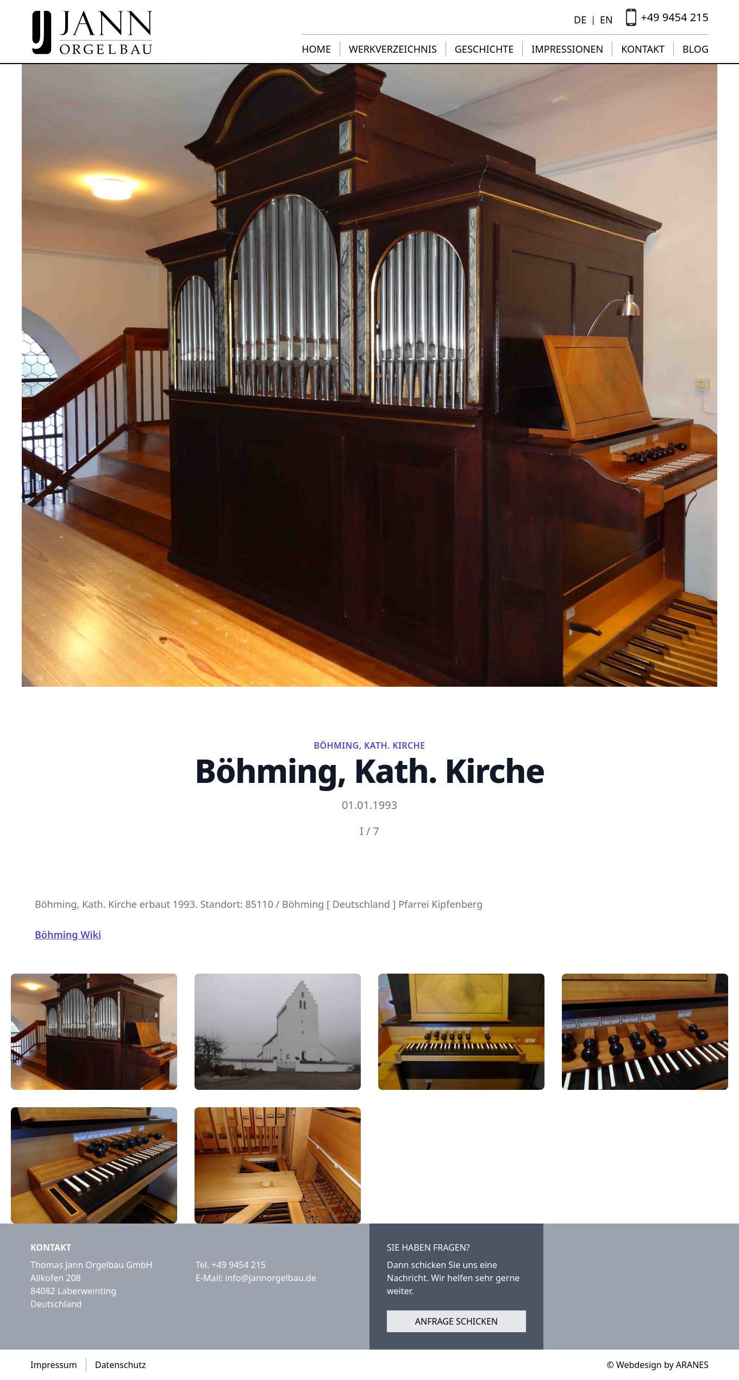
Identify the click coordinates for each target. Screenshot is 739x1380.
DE (580, 19)
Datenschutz (120, 1365)
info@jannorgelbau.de (270, 1278)
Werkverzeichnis (393, 48)
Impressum (53, 1365)
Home (316, 48)
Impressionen (567, 48)
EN (606, 19)
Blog (695, 48)
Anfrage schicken (456, 1321)
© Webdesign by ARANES (657, 1365)
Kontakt (643, 48)
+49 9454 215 (238, 1265)
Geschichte (484, 48)
